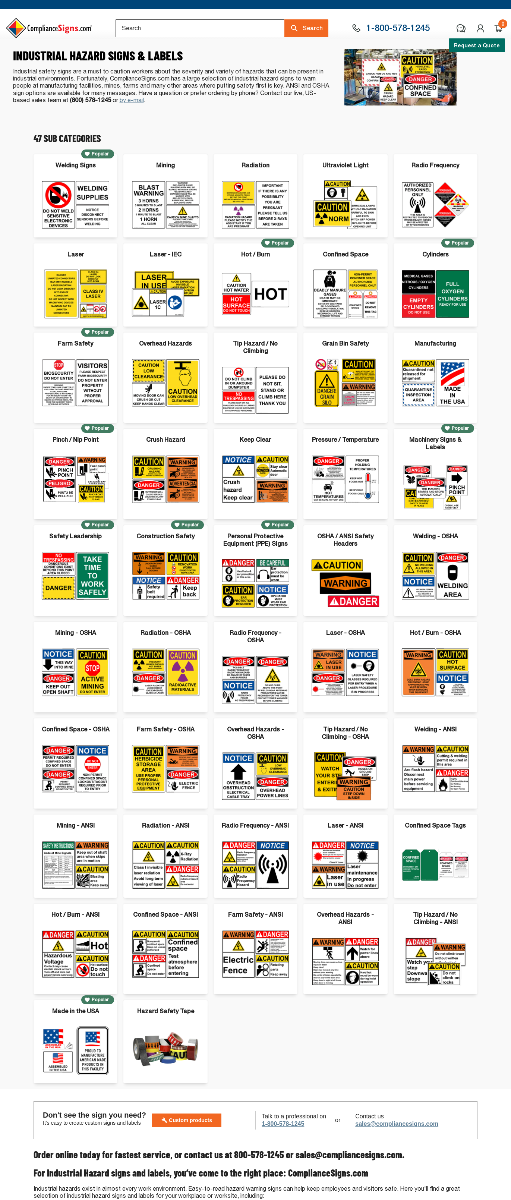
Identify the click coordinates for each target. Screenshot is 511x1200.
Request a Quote (477, 45)
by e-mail (132, 131)
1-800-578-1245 (283, 1155)
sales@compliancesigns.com (396, 1155)
